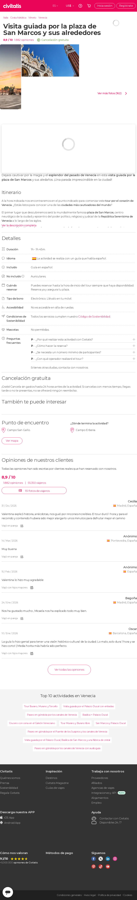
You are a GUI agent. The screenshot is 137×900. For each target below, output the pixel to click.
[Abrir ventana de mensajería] (8, 892)
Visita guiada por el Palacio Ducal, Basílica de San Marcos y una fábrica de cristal (67, 740)
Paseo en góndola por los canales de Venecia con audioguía (67, 748)
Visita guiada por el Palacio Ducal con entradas (88, 706)
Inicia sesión (104, 5)
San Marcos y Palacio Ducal (111, 723)
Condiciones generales (69, 895)
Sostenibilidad (9, 787)
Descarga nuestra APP (17, 812)
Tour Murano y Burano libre (75, 723)
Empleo (96, 802)
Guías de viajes (55, 787)
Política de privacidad (109, 895)
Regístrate (126, 5)
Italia (5, 17)
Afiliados (96, 783)
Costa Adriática (18, 17)
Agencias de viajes (102, 787)
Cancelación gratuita (55, 39)
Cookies (127, 895)
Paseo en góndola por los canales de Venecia (52, 714)
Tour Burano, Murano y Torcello (40, 706)
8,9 (7, 39)
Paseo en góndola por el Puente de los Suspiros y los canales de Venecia (67, 731)
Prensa (4, 783)
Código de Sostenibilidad (94, 316)
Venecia (42, 17)
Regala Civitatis (9, 792)
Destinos (51, 778)
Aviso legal (89, 895)
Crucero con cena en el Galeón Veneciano (32, 723)
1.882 (17, 39)
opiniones (27, 39)
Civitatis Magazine (57, 783)
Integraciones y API (103, 792)
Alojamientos (99, 797)
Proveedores (99, 778)
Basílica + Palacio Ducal (95, 714)
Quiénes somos (10, 778)
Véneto (32, 17)
